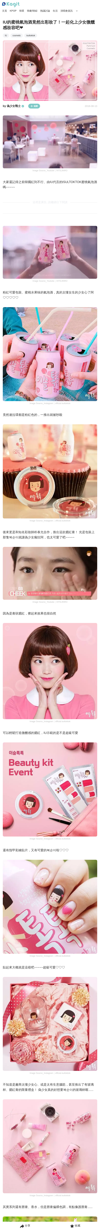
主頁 (4, 10)
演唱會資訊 (66, 10)
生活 (55, 10)
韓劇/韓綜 (32, 10)
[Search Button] (77, 11)
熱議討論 (45, 10)
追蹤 (34, 106)
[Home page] (11, 4)
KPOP (13, 10)
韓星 (21, 10)
